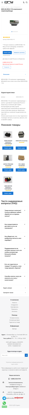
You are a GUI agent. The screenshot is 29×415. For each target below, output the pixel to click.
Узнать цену (7, 52)
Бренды (14, 328)
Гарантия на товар (14, 322)
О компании (14, 300)
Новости (14, 302)
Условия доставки (14, 320)
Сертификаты (14, 307)
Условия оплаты (14, 318)
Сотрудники (14, 305)
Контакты (14, 311)
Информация (14, 326)
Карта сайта (14, 364)
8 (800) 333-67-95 (16, 379)
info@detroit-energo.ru (16, 384)
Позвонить (6, 67)
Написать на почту (19, 52)
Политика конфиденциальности (14, 362)
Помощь (14, 315)
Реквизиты (14, 309)
